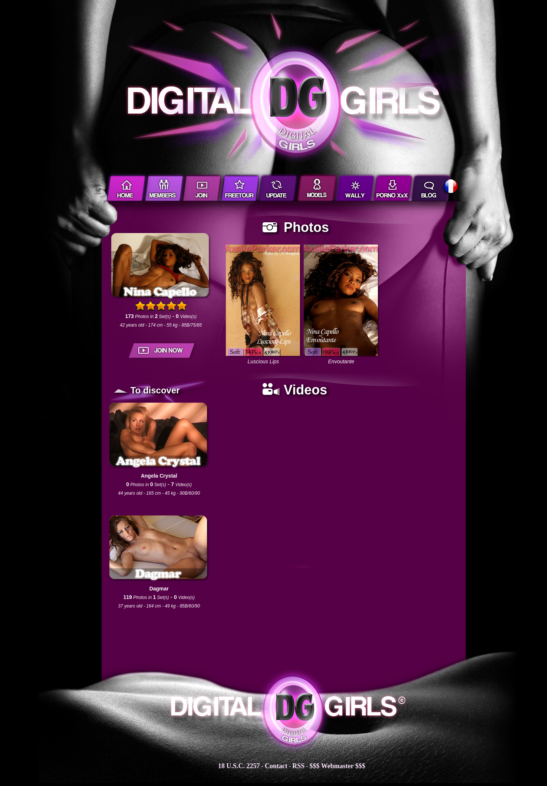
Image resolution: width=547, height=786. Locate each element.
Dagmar (159, 589)
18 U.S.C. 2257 (239, 766)
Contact (276, 766)
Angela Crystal (159, 476)
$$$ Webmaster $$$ (337, 766)
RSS (298, 766)
